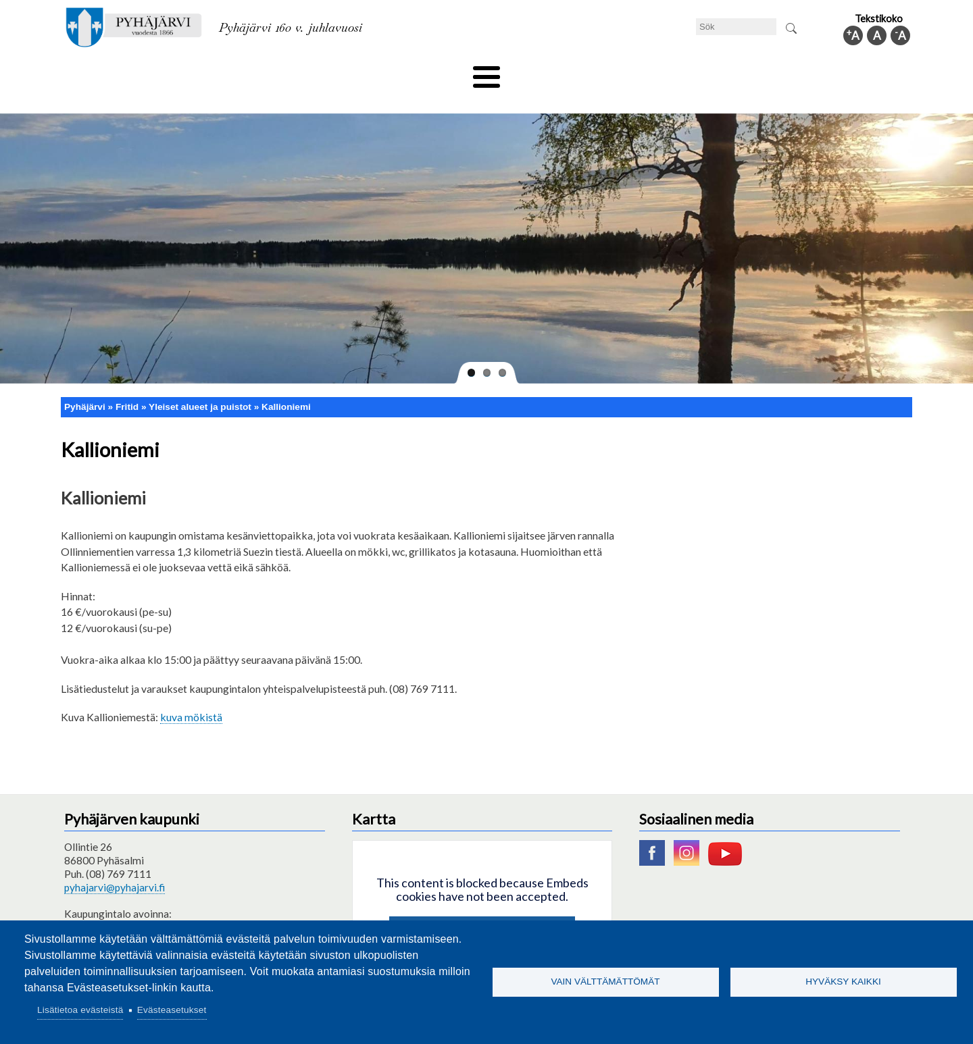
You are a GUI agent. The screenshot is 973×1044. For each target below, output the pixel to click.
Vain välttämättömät (605, 981)
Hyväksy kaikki (843, 981)
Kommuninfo (815, 72)
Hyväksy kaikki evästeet (482, 910)
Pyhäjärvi (84, 384)
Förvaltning (734, 72)
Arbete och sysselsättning (624, 72)
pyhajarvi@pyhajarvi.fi (114, 865)
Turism (525, 72)
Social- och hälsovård (436, 72)
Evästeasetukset (172, 1010)
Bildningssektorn (274, 72)
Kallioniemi (286, 384)
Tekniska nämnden (171, 72)
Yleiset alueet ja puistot (200, 384)
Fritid (350, 72)
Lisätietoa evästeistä (80, 1010)
